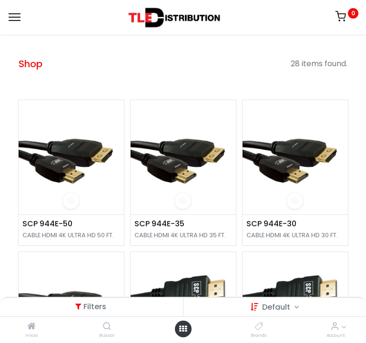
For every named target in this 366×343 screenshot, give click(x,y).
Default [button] (277, 307)
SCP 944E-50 (47, 224)
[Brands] (259, 326)
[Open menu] (183, 328)
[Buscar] (107, 326)
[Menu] (14, 17)
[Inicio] (31, 326)
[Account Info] (334, 326)
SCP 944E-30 (271, 224)
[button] (71, 200)
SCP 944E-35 (159, 224)
